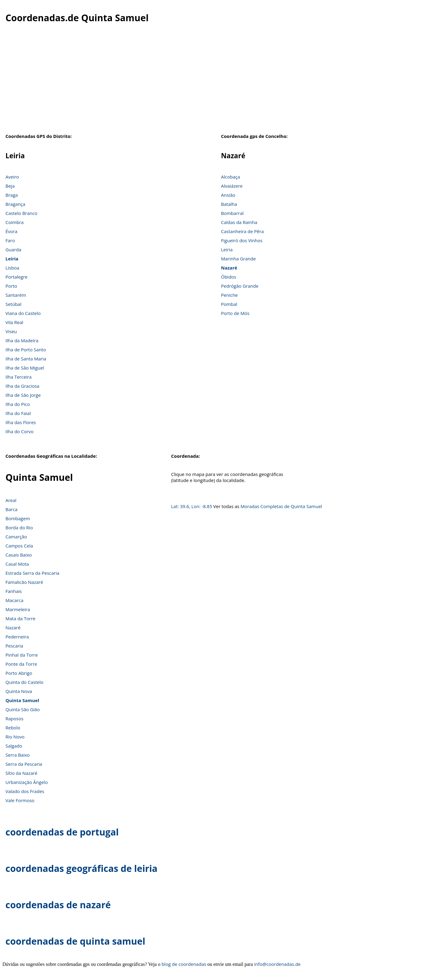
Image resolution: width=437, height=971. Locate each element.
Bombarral (232, 213)
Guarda (13, 249)
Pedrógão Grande (239, 286)
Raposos (14, 718)
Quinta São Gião (22, 709)
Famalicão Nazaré (24, 582)
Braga (11, 195)
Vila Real (14, 322)
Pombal (229, 304)
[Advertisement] (218, 81)
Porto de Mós (235, 313)
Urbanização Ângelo (26, 782)
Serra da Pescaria (23, 764)
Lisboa (12, 268)
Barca (11, 509)
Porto (11, 286)
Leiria (11, 259)
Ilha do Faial (18, 413)
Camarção (16, 537)
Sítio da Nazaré (21, 773)
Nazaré (229, 268)
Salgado (13, 746)
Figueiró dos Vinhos (242, 240)
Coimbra (14, 222)
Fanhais (13, 591)
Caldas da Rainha (239, 222)
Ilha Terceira (18, 377)
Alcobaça (230, 177)
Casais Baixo (18, 555)
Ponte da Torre (21, 664)
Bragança (15, 204)
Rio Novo (15, 737)
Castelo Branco (21, 213)
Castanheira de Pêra (242, 231)
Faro (10, 240)
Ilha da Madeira (22, 340)
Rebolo (12, 728)
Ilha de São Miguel (24, 368)
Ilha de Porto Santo (25, 350)
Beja (10, 186)
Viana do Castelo (23, 313)
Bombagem (17, 518)
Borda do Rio (19, 527)
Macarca (14, 600)
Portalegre (16, 277)
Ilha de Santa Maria (25, 359)
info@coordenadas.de (277, 964)
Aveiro (12, 177)
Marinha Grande (238, 259)
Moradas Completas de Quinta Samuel (281, 506)
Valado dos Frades (24, 791)
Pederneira (17, 637)
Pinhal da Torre (21, 655)
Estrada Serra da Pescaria (32, 573)
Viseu (11, 331)
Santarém (15, 295)
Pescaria (14, 646)
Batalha (229, 204)
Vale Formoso (19, 800)
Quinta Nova (18, 691)
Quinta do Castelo (24, 682)
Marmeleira (17, 609)
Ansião (228, 195)
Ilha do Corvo (19, 431)
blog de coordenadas (183, 964)
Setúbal (13, 304)
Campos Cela (19, 546)
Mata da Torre (20, 618)
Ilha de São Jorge (23, 395)
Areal (10, 500)
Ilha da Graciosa (22, 386)
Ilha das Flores (20, 422)
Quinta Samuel (22, 700)
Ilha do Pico (17, 404)
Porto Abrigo (18, 673)
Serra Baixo (17, 755)
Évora (11, 231)
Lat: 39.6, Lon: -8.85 (191, 506)
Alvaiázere (231, 186)
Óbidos (228, 277)
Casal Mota (17, 564)
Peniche (229, 295)
